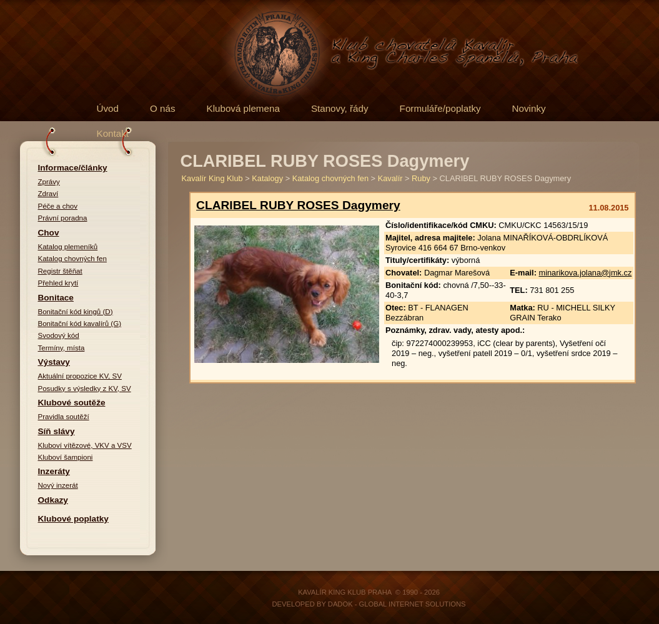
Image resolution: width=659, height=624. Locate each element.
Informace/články (72, 167)
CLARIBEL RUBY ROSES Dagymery (298, 205)
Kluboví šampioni (65, 457)
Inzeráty (54, 471)
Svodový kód (58, 335)
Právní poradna (62, 218)
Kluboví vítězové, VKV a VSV (85, 445)
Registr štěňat (60, 271)
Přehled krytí (58, 283)
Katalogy (267, 178)
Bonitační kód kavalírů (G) (80, 323)
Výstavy (54, 362)
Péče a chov (58, 206)
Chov (48, 232)
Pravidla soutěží (63, 416)
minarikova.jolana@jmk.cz (585, 272)
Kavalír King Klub (212, 178)
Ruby (421, 178)
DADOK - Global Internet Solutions (397, 604)
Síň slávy (56, 431)
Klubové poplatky (73, 518)
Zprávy (49, 182)
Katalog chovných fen (72, 258)
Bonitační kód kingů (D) (75, 311)
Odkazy (53, 500)
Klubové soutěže (72, 402)
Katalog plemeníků (68, 246)
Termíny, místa (61, 348)
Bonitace (56, 297)
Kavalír (390, 178)
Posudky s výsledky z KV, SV (84, 388)
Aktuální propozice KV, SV (80, 376)
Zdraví (48, 193)
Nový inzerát (58, 485)
